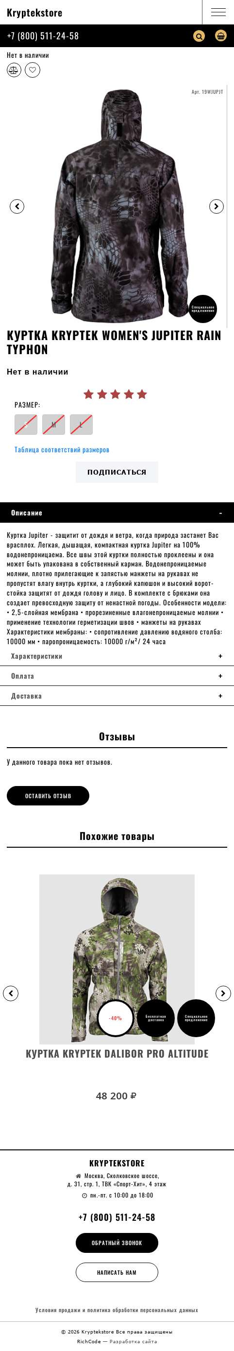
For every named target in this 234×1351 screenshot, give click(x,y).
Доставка (26, 695)
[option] (117, 206)
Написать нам (117, 1272)
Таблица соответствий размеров (62, 449)
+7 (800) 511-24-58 (43, 35)
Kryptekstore (35, 12)
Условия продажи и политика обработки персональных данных (117, 1310)
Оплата (22, 675)
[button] (10, 993)
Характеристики (37, 655)
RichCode (90, 1341)
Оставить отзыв (48, 796)
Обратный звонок (117, 1243)
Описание (27, 512)
